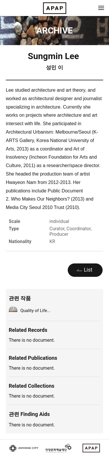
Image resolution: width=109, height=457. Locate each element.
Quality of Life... (35, 310)
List (88, 270)
